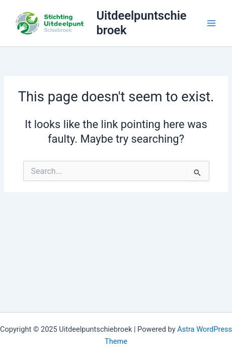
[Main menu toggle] (211, 23)
